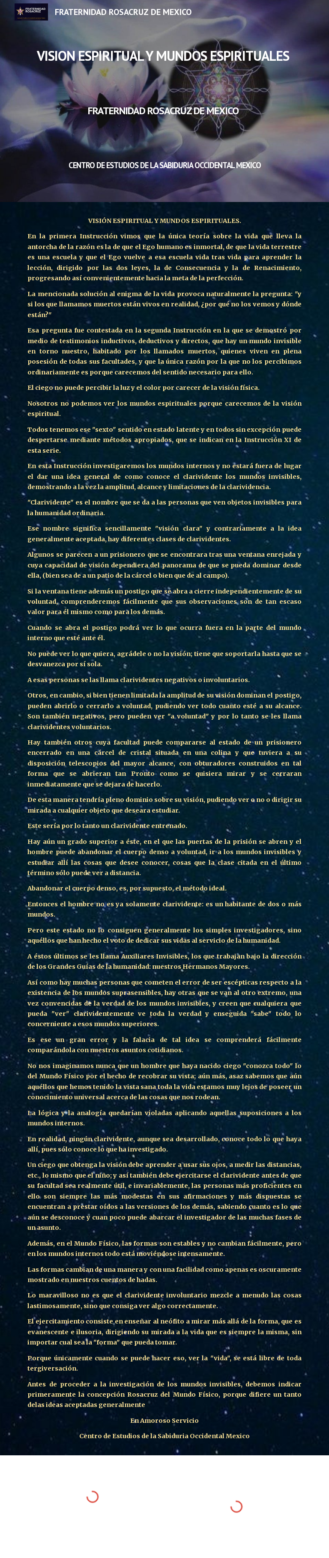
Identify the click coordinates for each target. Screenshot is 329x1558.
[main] (164, 101)
